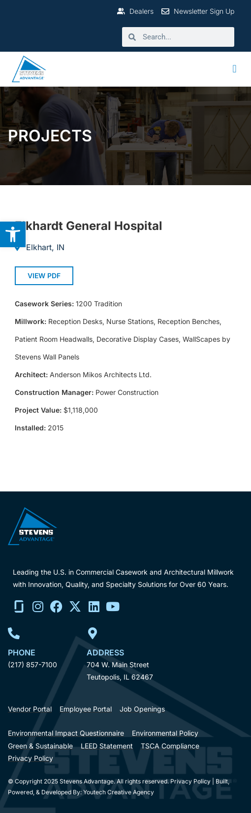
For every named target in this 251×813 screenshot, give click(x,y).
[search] (185, 37)
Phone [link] (21, 652)
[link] (13, 234)
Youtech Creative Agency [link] (118, 792)
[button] (234, 69)
